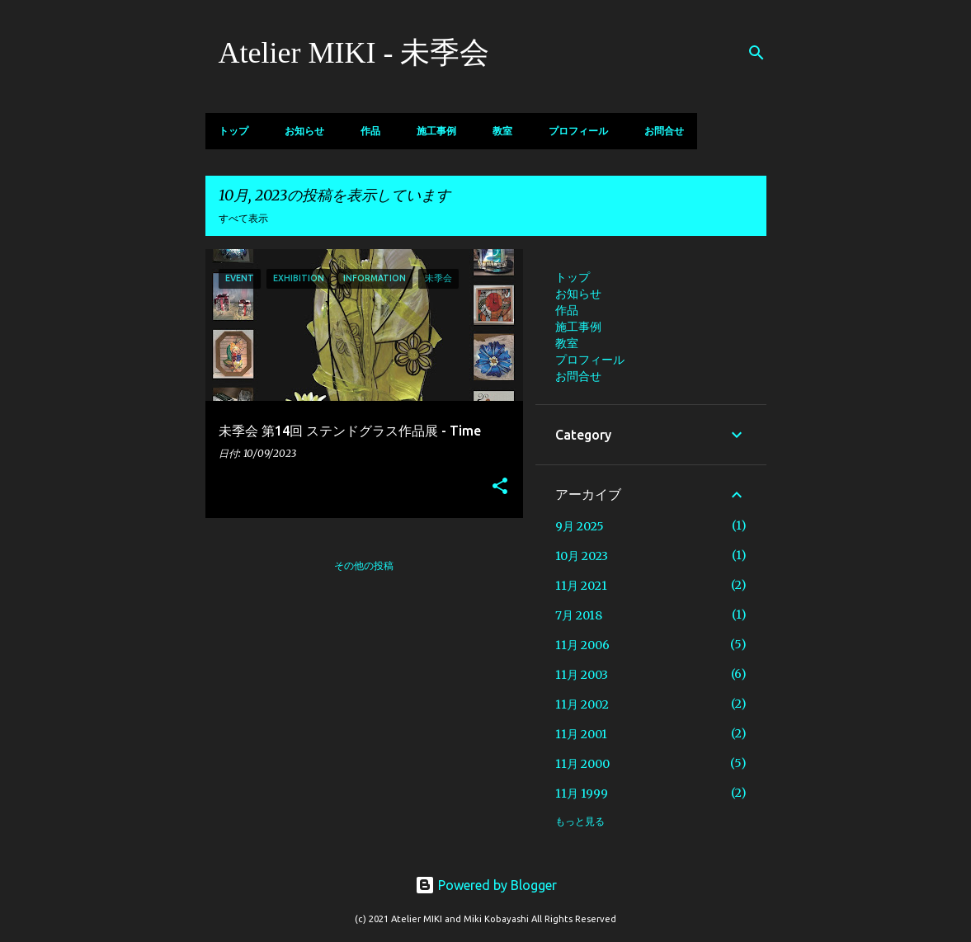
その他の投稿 (364, 565)
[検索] (756, 53)
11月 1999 (581, 793)
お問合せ (664, 130)
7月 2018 (578, 615)
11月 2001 (581, 734)
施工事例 (436, 130)
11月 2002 (582, 704)
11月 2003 (581, 674)
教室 (502, 130)
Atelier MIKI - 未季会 (354, 52)
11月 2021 (581, 585)
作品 (370, 130)
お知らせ (304, 130)
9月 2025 (579, 526)
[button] (500, 487)
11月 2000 (582, 763)
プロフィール (578, 130)
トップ (233, 130)
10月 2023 (581, 556)
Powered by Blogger (486, 885)
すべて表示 (243, 218)
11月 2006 (582, 645)
